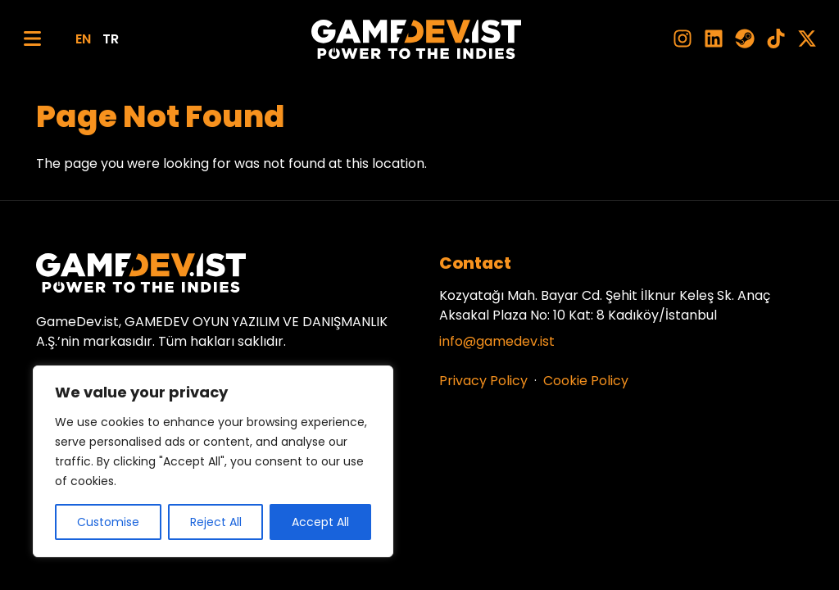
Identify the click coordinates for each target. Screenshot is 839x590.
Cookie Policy (585, 380)
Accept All (320, 522)
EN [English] (83, 39)
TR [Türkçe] (110, 39)
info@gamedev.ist (497, 341)
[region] (213, 461)
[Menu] (32, 39)
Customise (108, 522)
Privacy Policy (483, 380)
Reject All (216, 522)
